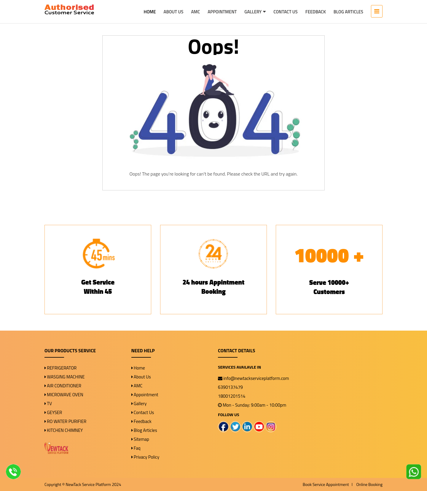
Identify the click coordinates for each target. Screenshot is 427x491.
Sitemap (140, 439)
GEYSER (53, 412)
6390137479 (230, 387)
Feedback (315, 11)
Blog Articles (348, 11)
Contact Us (285, 11)
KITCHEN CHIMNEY (63, 430)
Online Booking (369, 484)
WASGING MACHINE (64, 376)
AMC (195, 11)
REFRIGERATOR (60, 367)
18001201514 (231, 396)
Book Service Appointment (326, 484)
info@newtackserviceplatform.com (253, 378)
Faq (136, 448)
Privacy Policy (145, 457)
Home (150, 11)
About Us (174, 11)
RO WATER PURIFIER (65, 421)
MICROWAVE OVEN (63, 394)
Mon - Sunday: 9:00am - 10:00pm (252, 405)
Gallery (253, 11)
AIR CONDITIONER (62, 385)
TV (48, 403)
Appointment (222, 11)
